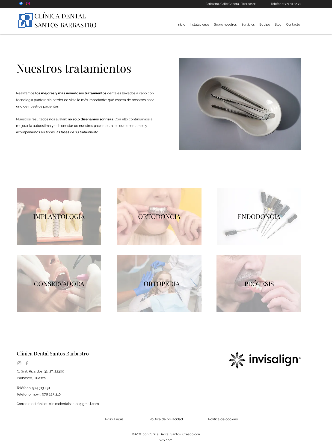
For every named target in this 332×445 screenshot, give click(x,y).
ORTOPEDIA (162, 283)
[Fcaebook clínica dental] (21, 3)
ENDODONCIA (259, 216)
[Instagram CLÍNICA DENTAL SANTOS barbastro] (28, 3)
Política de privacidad (166, 419)
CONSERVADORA (59, 283)
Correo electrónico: (58, 404)
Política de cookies (223, 419)
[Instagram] (19, 363)
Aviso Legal (113, 419)
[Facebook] (26, 363)
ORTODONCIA (159, 216)
